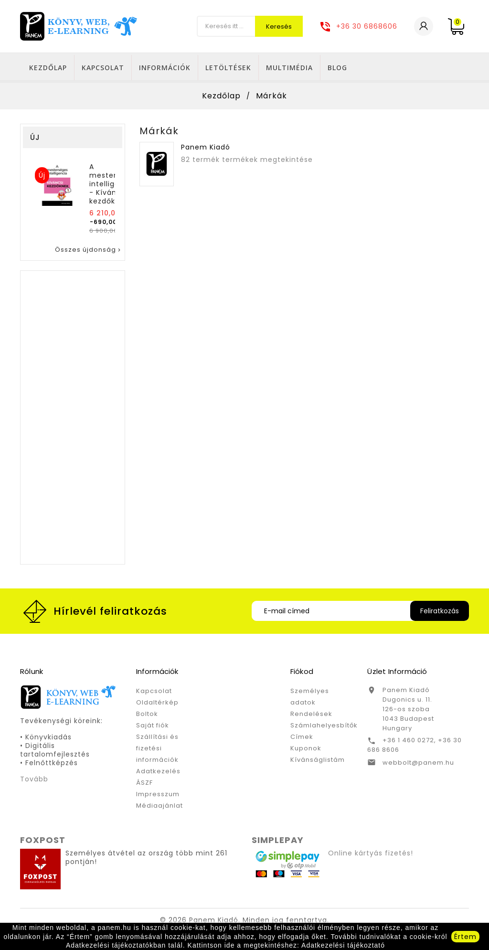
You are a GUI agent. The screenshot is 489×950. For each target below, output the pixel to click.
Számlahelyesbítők (324, 727)
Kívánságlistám (317, 761)
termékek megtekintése (267, 161)
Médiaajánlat (159, 807)
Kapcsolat (208, 67)
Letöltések (333, 67)
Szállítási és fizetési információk (157, 750)
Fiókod (301, 673)
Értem (465, 936)
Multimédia (394, 67)
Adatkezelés (158, 773)
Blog (442, 67)
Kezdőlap (153, 67)
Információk (270, 67)
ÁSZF (144, 784)
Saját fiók (152, 727)
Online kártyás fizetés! (370, 855)
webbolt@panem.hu (418, 764)
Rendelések (311, 715)
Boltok (147, 715)
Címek (301, 738)
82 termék (200, 161)
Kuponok (305, 750)
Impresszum (158, 796)
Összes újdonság (88, 251)
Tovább (34, 781)
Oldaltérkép (157, 704)
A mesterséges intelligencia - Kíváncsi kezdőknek (113, 185)
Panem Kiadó (205, 149)
